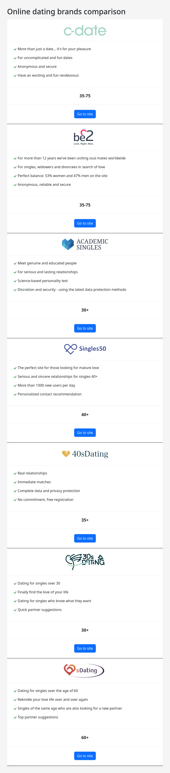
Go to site (85, 114)
